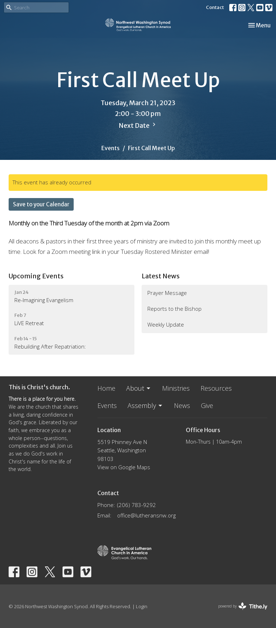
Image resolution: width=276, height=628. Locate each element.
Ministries (176, 388)
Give (207, 405)
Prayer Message (167, 292)
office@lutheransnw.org (146, 515)
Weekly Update (165, 324)
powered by (242, 606)
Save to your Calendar (41, 204)
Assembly (145, 405)
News (182, 405)
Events (110, 148)
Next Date (138, 125)
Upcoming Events (36, 276)
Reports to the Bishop (174, 308)
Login (141, 606)
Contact (215, 7)
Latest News (161, 276)
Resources (216, 388)
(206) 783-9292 (136, 504)
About (138, 388)
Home (106, 388)
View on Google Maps (123, 467)
